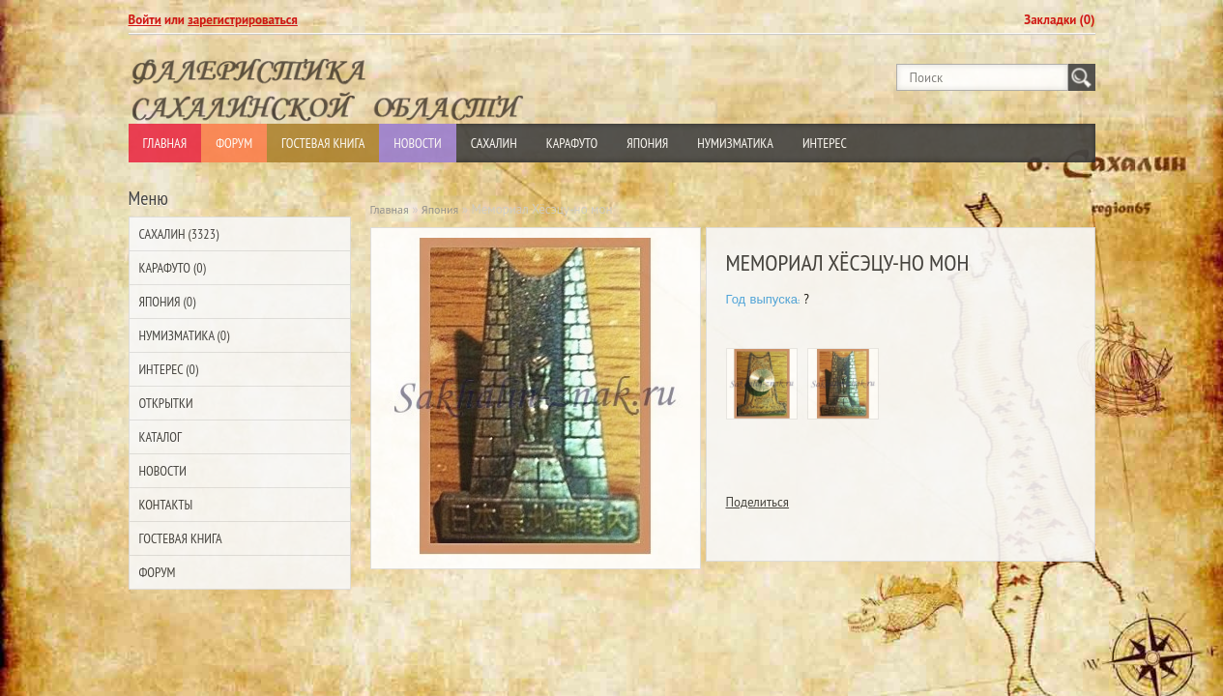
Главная (165, 143)
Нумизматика (735, 143)
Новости (417, 143)
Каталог (160, 437)
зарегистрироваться (243, 20)
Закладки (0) (1059, 20)
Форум (234, 143)
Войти (145, 20)
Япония (647, 143)
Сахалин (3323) (179, 234)
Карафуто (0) (172, 267)
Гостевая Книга (322, 143)
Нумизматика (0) (184, 335)
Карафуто (572, 143)
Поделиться (758, 502)
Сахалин (494, 143)
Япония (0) (167, 301)
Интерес (824, 143)
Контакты (166, 504)
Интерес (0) (168, 369)
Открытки (166, 403)
